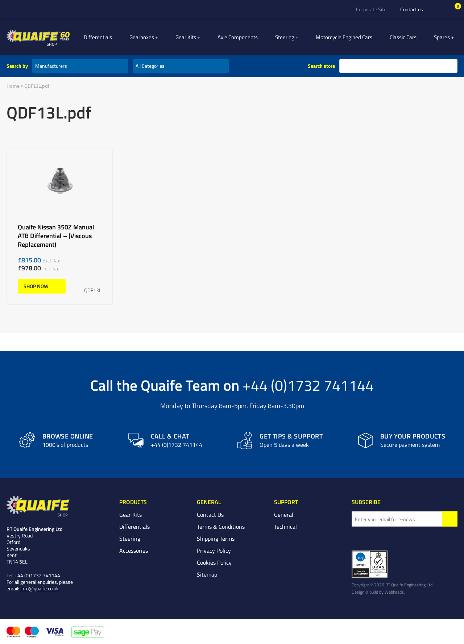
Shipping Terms (216, 539)
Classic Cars (407, 37)
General (283, 515)
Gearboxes (157, 37)
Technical (285, 527)
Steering (292, 37)
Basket (452, 9)
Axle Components (245, 37)
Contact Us (210, 515)
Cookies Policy (214, 562)
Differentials (114, 37)
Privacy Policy (214, 550)
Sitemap (207, 574)
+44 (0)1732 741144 (308, 385)
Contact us (411, 9)
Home (13, 86)
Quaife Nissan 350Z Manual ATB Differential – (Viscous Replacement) (59, 226)
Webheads (394, 592)
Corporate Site (371, 9)
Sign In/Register (440, 9)
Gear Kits (197, 37)
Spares (446, 37)
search (450, 66)
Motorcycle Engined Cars (348, 37)
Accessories (133, 550)
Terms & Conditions (221, 527)
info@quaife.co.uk (39, 588)
